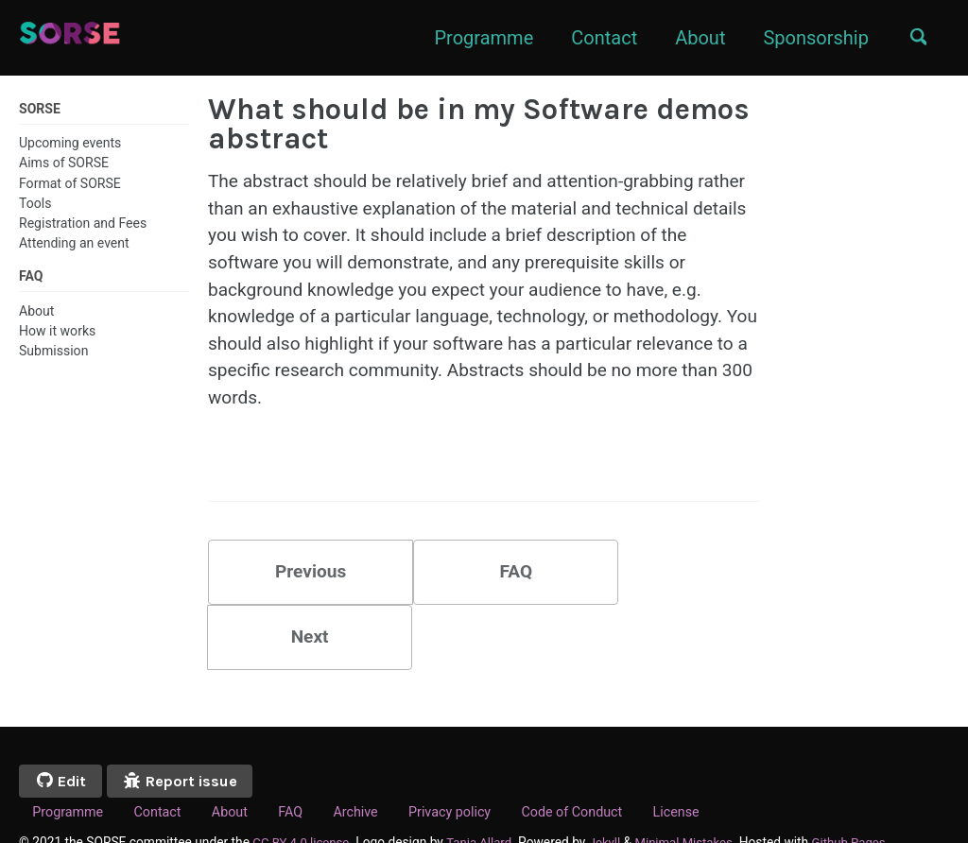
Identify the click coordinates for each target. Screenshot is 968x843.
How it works (57, 332)
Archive (371, 765)
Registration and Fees (83, 223)
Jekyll (613, 794)
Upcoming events (70, 143)
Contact (597, 37)
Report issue (189, 733)
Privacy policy (469, 765)
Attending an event (74, 243)
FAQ (484, 587)
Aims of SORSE (64, 163)
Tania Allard (485, 794)
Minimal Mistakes (695, 794)
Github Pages (864, 794)
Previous (300, 587)
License (707, 765)
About (693, 37)
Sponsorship (810, 37)
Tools (35, 203)
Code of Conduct (598, 765)
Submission (53, 352)
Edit (63, 733)
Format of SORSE (70, 183)
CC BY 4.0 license (303, 794)
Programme (477, 37)
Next (667, 587)
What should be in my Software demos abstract (479, 124)
